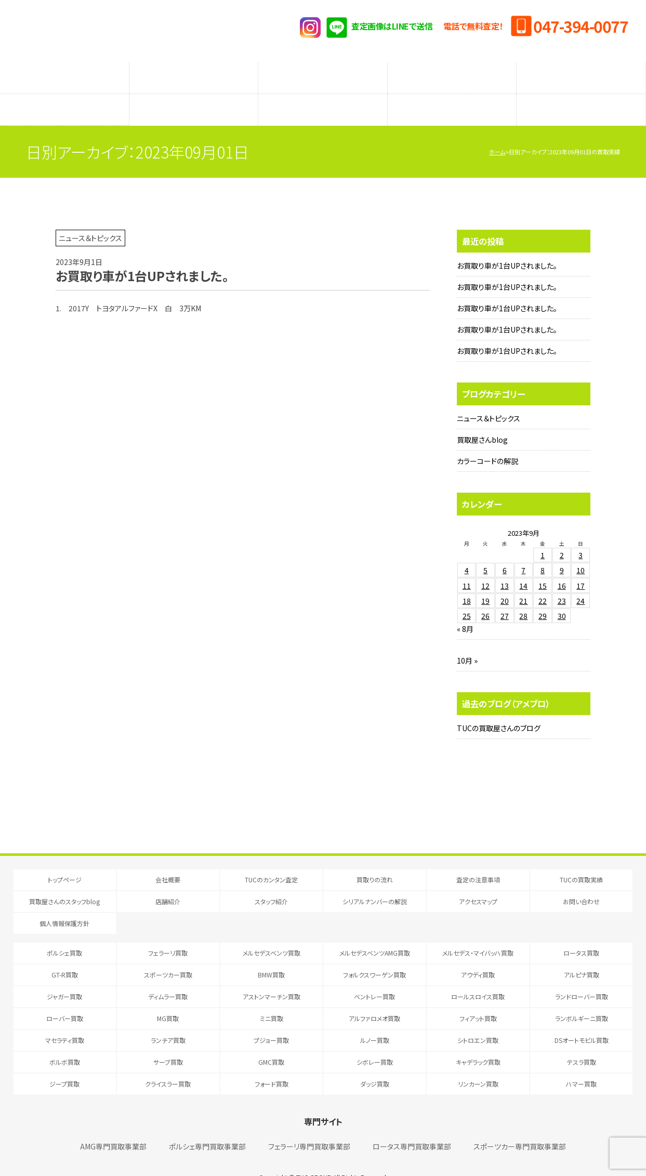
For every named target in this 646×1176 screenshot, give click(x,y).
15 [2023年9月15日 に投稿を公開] (542, 565)
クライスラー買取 (168, 1063)
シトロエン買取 (477, 1019)
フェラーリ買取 (168, 932)
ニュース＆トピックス (488, 397)
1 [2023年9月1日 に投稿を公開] (542, 534)
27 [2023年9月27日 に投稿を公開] (504, 595)
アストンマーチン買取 (271, 975)
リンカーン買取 (478, 1063)
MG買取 (168, 997)
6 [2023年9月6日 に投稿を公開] (505, 549)
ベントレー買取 (374, 975)
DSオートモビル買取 (582, 1019)
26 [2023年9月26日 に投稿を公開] (485, 595)
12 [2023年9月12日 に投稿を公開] (485, 565)
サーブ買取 (168, 1041)
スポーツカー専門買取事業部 (519, 1125)
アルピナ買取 (581, 953)
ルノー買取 (374, 1019)
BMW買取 (271, 953)
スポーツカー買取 (168, 953)
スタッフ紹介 (322, 94)
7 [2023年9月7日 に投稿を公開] (523, 549)
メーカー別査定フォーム (452, 73)
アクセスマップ (581, 94)
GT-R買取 (64, 953)
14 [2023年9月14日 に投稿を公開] (523, 565)
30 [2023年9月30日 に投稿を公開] (562, 595)
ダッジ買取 (374, 1063)
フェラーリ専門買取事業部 (309, 1125)
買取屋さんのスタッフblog (64, 94)
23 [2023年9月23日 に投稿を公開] (562, 580)
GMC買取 (271, 1041)
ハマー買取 (581, 1063)
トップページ (65, 858)
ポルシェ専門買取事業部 (207, 1125)
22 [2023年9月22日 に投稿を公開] (542, 580)
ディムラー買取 (168, 975)
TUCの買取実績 (581, 73)
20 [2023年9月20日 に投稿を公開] (504, 580)
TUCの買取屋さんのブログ (498, 707)
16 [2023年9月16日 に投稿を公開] (562, 565)
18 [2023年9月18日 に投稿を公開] (467, 580)
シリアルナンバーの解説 (452, 94)
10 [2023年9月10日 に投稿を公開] (580, 549)
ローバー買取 (64, 997)
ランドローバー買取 (581, 975)
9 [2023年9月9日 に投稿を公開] (562, 549)
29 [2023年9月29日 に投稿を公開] (542, 595)
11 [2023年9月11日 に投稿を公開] (467, 565)
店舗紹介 (193, 94)
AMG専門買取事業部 (113, 1125)
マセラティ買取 (64, 1019)
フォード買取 (271, 1063)
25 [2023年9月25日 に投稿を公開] (467, 595)
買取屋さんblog (482, 419)
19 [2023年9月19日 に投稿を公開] (485, 580)
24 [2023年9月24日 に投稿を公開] (580, 580)
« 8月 (465, 608)
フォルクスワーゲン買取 (374, 953)
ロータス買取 (581, 932)
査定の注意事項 (322, 73)
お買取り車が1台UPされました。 (507, 245)
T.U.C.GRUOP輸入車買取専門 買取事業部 (117, 31)
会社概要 (167, 858)
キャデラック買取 (478, 1041)
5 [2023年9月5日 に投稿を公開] (485, 549)
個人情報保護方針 (64, 902)
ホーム (497, 131)
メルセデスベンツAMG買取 (374, 932)
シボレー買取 (375, 1041)
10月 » (467, 640)
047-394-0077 (580, 26)
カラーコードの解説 (487, 440)
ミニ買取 (271, 997)
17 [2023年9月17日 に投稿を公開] (580, 565)
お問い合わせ (581, 880)
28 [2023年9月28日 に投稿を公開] (523, 595)
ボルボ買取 (64, 1041)
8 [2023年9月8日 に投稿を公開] (542, 549)
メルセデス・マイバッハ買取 (477, 932)
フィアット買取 (478, 997)
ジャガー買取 (64, 975)
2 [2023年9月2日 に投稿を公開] (562, 534)
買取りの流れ (193, 73)
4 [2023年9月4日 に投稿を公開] (467, 549)
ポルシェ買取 (64, 932)
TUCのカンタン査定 (64, 73)
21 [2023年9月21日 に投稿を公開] (523, 580)
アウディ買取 (478, 953)
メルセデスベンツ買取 (271, 932)
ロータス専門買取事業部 (412, 1125)
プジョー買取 (271, 1019)
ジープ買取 (64, 1063)
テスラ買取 (581, 1041)
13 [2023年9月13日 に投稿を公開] (504, 565)
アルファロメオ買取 (374, 997)
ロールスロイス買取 (478, 975)
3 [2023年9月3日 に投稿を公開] (580, 534)
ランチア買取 (168, 1019)
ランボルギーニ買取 (581, 997)
